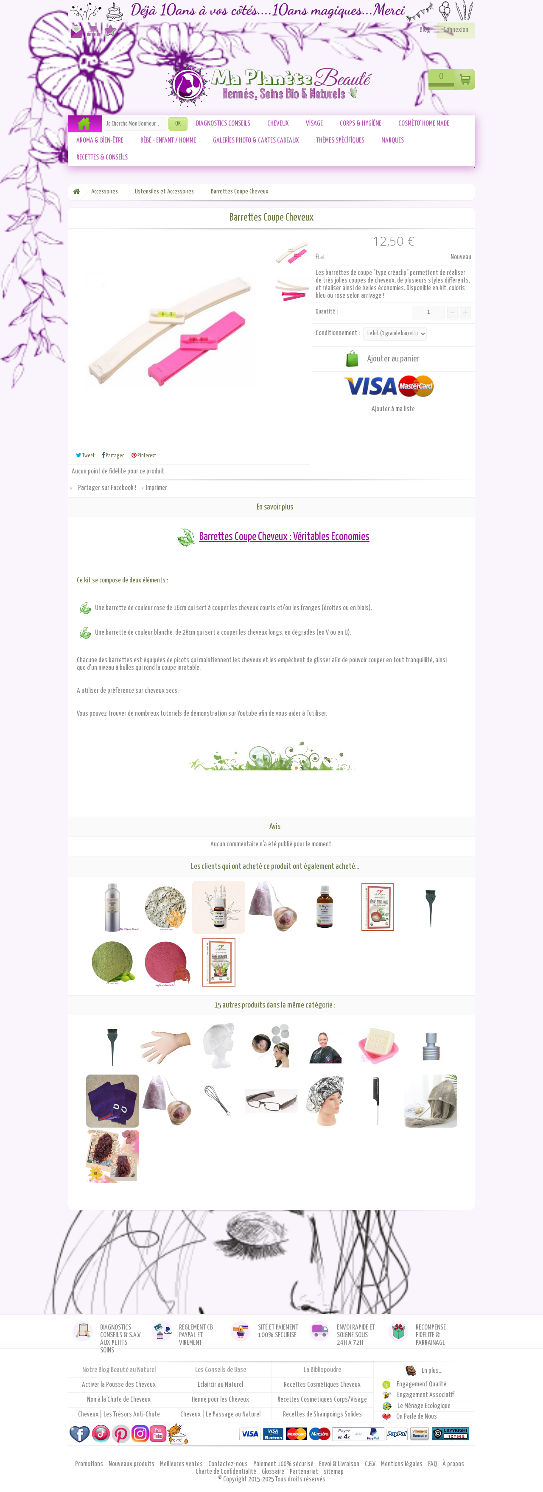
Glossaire (273, 1472)
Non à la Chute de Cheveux (119, 1400)
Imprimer (156, 488)
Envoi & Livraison (340, 1464)
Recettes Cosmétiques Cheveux (322, 1385)
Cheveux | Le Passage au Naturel (220, 1414)
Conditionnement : (338, 333)
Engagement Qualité (421, 1384)
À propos (453, 1464)
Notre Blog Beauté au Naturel (119, 1370)
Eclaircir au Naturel (220, 1385)
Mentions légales (402, 1464)
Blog (425, 30)
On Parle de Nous (416, 1417)
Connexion (455, 30)
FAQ (433, 1464)
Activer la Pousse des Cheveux (119, 1385)
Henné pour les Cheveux (220, 1400)
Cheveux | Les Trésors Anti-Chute (119, 1414)
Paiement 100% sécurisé (284, 1464)
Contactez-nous (74, 35)
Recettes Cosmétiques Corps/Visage (322, 1400)
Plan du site (92, 35)
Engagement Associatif (425, 1395)
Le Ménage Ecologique (424, 1406)
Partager (113, 455)
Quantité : (327, 311)
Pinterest (144, 455)
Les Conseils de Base (220, 1370)
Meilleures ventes (182, 1464)
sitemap (334, 1472)
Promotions (89, 1464)
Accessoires (104, 191)
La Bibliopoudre (322, 1370)
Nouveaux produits (132, 1464)
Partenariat (304, 1472)
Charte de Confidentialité (227, 1472)
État (320, 257)
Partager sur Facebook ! (107, 488)
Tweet (85, 455)
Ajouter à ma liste (393, 409)
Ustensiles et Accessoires (164, 191)
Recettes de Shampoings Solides (322, 1414)
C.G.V (371, 1464)
